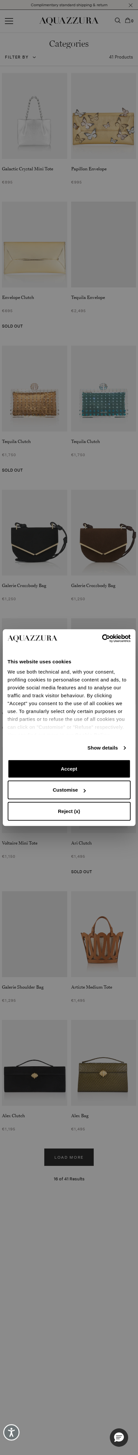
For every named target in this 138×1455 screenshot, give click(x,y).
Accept (69, 769)
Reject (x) (69, 811)
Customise (69, 790)
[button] (119, 1437)
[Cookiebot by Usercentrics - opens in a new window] (101, 638)
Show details (103, 748)
